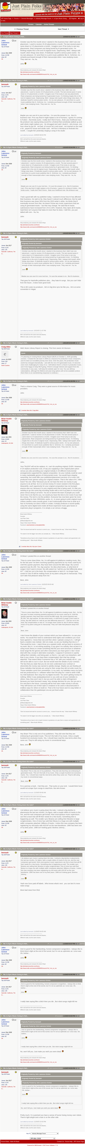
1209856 (81, 599)
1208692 (81, 147)
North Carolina (5, 365)
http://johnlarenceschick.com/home (30, 72)
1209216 (81, 415)
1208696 (81, 343)
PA (2, 59)
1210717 (81, 1016)
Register (73, 18)
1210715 (81, 974)
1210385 (81, 761)
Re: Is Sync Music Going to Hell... (15, 80)
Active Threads (49, 24)
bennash (58, 147)
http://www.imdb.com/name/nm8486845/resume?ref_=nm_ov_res (38, 74)
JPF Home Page (6, 18)
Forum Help (68, 1141)
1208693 (81, 233)
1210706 (81, 849)
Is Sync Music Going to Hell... (14, 37)
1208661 (81, 36)
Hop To (28, 1133)
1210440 (81, 805)
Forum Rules (5, 1141)
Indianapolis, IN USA (7, 443)
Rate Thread (15, 33)
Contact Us (60, 1141)
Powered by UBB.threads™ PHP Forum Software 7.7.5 (42, 1145)
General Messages (27, 18)
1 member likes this (26, 410)
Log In (81, 18)
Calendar (39, 24)
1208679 (81, 80)
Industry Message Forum (43, 18)
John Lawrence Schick (55, 80)
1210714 (81, 943)
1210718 (81, 1068)
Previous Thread (21, 29)
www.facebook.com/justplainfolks (36, 525)
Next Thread (64, 29)
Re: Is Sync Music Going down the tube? (18, 551)
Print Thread (5, 33)
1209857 (81, 728)
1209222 (81, 551)
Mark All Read (14, 1141)
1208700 (81, 381)
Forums (16, 18)
